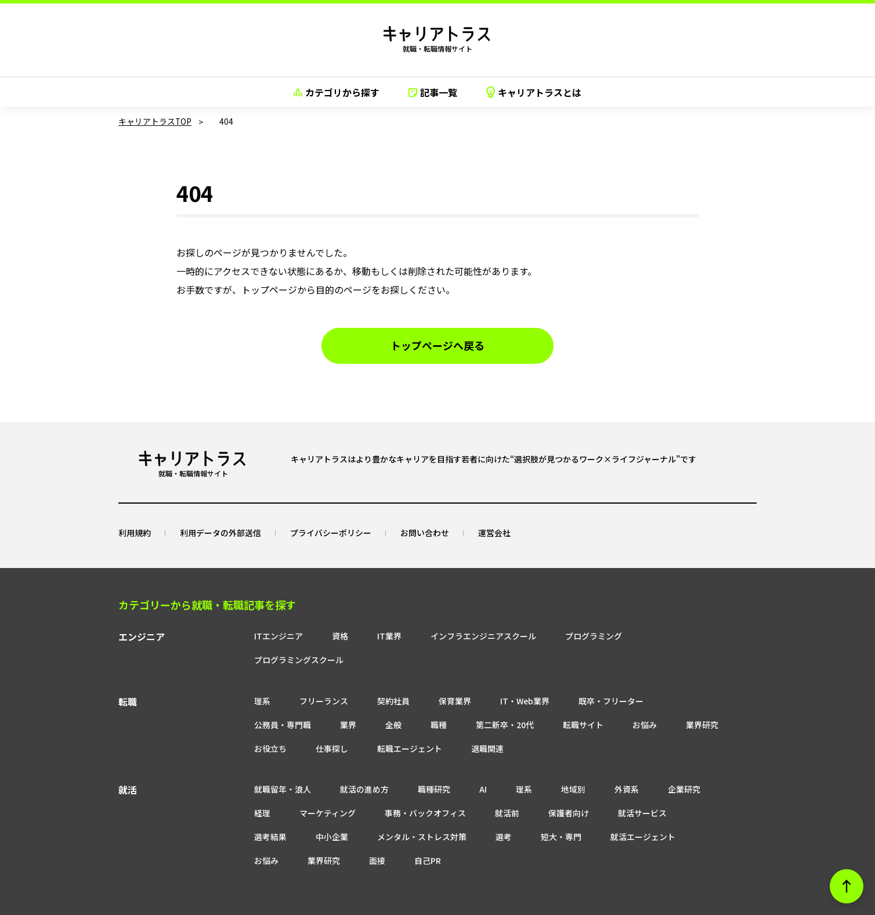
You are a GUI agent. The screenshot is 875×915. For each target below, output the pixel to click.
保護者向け (492, 789)
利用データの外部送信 (220, 532)
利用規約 (134, 532)
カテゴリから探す (336, 92)
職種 (321, 700)
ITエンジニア (247, 635)
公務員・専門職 (670, 676)
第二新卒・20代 (388, 700)
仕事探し (708, 700)
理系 (231, 676)
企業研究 (653, 765)
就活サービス (565, 789)
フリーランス (292, 676)
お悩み (527, 700)
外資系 (595, 765)
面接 (673, 813)
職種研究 (402, 765)
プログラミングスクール (664, 635)
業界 (231, 700)
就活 (127, 766)
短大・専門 (406, 813)
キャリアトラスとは (533, 92)
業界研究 (585, 700)
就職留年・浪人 (251, 765)
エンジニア (141, 636)
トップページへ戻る (437, 345)
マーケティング (251, 789)
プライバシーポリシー (330, 532)
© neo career (437, 905)
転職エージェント (255, 724)
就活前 (430, 789)
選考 (349, 813)
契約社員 (362, 676)
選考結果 (635, 789)
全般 (276, 700)
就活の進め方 (333, 765)
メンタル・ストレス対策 (267, 813)
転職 (127, 678)
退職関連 (333, 724)
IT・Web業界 (494, 676)
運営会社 (494, 532)
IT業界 (358, 635)
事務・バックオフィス (348, 789)
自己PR (236, 836)
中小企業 (697, 789)
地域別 (542, 765)
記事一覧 (432, 92)
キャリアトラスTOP (155, 121)
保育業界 (423, 676)
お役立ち (646, 700)
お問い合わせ (424, 532)
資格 (309, 635)
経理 (706, 765)
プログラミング (562, 635)
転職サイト (466, 700)
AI (451, 765)
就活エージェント (488, 813)
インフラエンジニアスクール (452, 635)
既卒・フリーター (580, 676)
